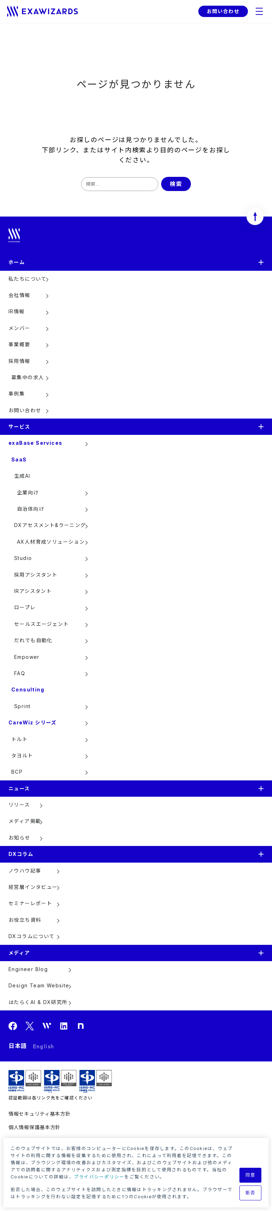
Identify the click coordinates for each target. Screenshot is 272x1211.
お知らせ (19, 838)
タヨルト (22, 755)
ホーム (16, 262)
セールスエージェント (41, 624)
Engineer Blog (28, 969)
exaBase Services (35, 443)
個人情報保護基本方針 (34, 1127)
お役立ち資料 (24, 920)
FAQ (19, 673)
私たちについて (27, 279)
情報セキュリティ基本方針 (39, 1114)
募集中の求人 (27, 377)
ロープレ (25, 607)
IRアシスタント (33, 591)
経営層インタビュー (33, 887)
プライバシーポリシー (99, 1176)
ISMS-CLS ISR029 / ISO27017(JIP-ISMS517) (60, 1081)
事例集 (16, 394)
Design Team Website (38, 985)
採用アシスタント (35, 575)
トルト (19, 739)
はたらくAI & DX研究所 (38, 1002)
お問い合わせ (223, 11)
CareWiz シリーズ (32, 722)
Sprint (22, 706)
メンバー (19, 328)
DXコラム (20, 854)
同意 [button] (250, 1175)
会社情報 (19, 295)
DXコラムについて (31, 936)
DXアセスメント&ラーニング (50, 525)
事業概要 (19, 344)
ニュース (19, 788)
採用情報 (19, 361)
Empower (27, 657)
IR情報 (16, 311)
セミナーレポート (30, 903)
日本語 (17, 1045)
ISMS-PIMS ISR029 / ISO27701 (95, 1081)
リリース (19, 805)
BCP (17, 772)
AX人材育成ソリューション (51, 542)
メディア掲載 (24, 821)
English (43, 1046)
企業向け (28, 492)
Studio (23, 558)
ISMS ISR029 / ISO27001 (24, 1081)
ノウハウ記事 (24, 871)
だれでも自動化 (33, 640)
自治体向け (30, 509)
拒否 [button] (250, 1192)
